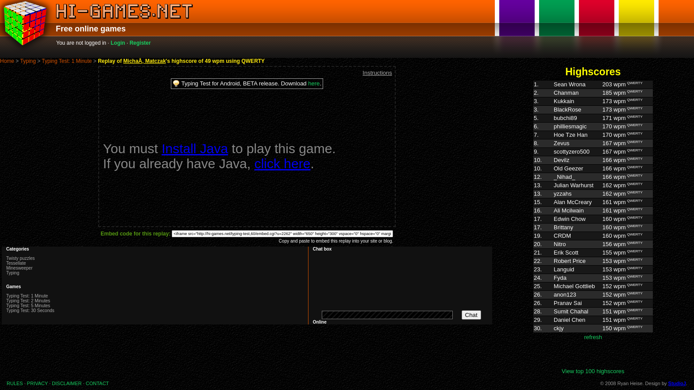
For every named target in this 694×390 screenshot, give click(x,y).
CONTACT (97, 383)
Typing (27, 61)
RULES (15, 383)
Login (118, 43)
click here (282, 163)
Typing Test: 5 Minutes (28, 305)
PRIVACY (37, 383)
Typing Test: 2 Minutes (28, 300)
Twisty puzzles (20, 258)
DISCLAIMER (66, 383)
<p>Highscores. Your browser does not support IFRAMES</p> (593, 224)
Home (7, 61)
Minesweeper (19, 268)
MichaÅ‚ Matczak (144, 61)
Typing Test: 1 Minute (67, 61)
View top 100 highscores (593, 371)
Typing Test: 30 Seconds (30, 310)
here (314, 83)
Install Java (195, 148)
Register (140, 43)
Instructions (377, 73)
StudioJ (677, 383)
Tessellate (16, 263)
